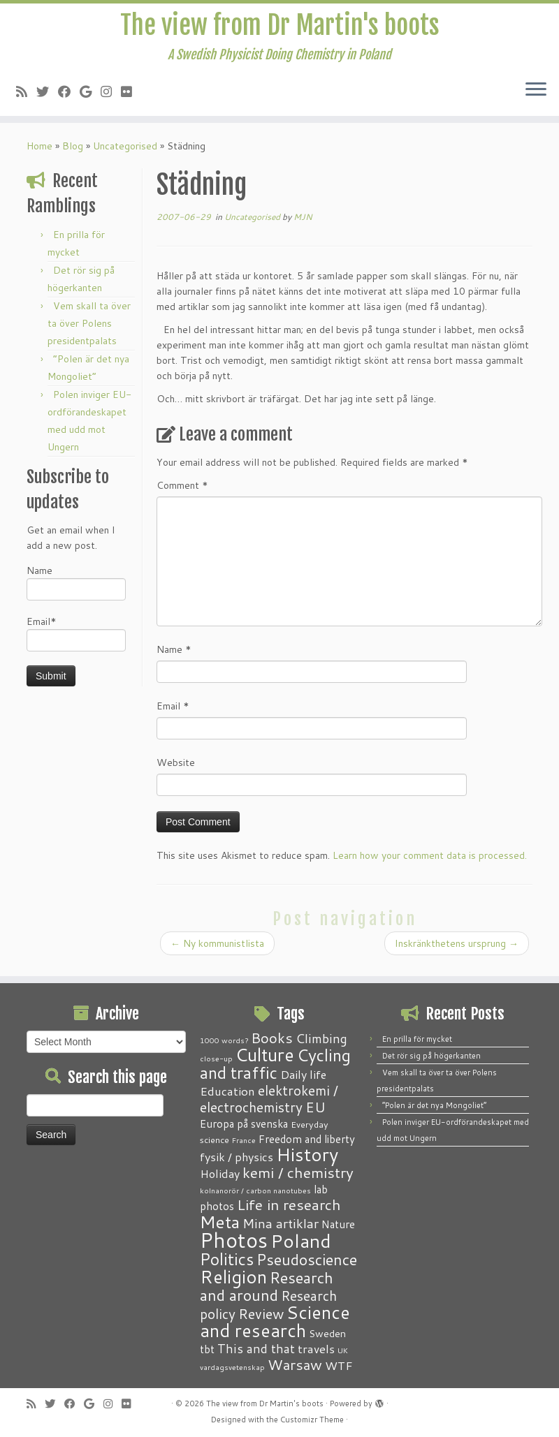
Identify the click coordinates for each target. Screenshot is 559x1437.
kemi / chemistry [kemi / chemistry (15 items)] (298, 1172)
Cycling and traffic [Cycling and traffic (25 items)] (275, 1063)
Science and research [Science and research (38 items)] (275, 1321)
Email (173, 713)
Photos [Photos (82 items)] (234, 1239)
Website (176, 769)
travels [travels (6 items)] (316, 1348)
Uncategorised (125, 153)
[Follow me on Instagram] (111, 96)
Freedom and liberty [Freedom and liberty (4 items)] (307, 1139)
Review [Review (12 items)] (261, 1313)
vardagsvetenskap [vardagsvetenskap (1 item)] (232, 1367)
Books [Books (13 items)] (272, 1038)
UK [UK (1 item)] (342, 1350)
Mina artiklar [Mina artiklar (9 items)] (280, 1223)
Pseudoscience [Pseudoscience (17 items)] (306, 1259)
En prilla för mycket (417, 1039)
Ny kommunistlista (217, 950)
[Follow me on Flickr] (131, 96)
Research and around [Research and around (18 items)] (266, 1286)
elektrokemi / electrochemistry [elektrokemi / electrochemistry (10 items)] (269, 1099)
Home (39, 153)
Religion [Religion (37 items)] (233, 1276)
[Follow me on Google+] (90, 96)
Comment (182, 492)
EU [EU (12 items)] (315, 1107)
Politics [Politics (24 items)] (227, 1259)
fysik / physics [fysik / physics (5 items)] (236, 1157)
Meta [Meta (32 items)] (220, 1221)
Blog (72, 153)
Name (76, 588)
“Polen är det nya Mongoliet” (434, 1105)
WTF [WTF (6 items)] (339, 1365)
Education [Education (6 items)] (227, 1090)
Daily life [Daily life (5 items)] (303, 1074)
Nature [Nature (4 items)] (338, 1224)
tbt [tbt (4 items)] (207, 1349)
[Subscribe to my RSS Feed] (26, 96)
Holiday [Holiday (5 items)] (220, 1173)
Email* (76, 639)
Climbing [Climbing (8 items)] (321, 1038)
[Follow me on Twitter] (47, 96)
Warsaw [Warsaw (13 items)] (295, 1365)
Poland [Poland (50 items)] (300, 1241)
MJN (302, 224)
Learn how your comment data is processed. (430, 862)
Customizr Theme (312, 1419)
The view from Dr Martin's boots (280, 28)
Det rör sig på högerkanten (431, 1055)
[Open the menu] (535, 95)
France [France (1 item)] (244, 1140)
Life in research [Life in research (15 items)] (289, 1204)
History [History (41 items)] (307, 1154)
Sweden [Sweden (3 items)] (327, 1334)
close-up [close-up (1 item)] (216, 1058)
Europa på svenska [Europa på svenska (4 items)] (244, 1123)
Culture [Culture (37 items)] (264, 1054)
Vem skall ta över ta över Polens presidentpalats (89, 330)
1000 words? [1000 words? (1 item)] (224, 1040)
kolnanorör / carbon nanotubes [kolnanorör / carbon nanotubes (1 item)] (255, 1190)
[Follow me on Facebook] (69, 96)
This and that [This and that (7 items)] (256, 1348)
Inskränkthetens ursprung (456, 950)
